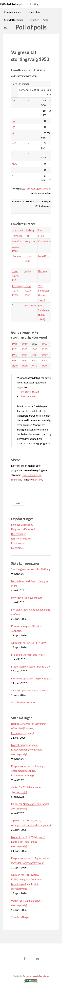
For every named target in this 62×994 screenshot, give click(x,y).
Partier (35, 19)
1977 (15, 354)
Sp (13, 133)
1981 (24, 354)
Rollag (28, 270)
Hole (41, 235)
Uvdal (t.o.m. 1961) (27, 290)
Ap (13, 100)
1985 (34, 354)
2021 (44, 366)
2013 (24, 366)
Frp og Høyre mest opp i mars (28, 654)
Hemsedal (17, 235)
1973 (44, 349)
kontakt (37, 479)
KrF (14, 143)
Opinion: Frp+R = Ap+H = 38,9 (28, 642)
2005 (44, 360)
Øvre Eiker (30, 305)
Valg (45, 19)
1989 (44, 354)
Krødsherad (45, 241)
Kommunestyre (12, 11)
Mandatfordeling (13, 19)
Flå (40, 230)
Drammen (17, 230)
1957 (44, 343)
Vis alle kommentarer (23, 702)
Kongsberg (30, 241)
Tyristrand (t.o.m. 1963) (17, 290)
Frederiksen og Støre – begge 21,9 (30, 666)
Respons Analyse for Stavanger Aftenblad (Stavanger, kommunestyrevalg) (28, 770)
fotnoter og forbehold (38, 188)
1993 (15, 360)
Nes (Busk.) (44, 256)
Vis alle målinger (20, 917)
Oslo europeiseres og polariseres (29, 690)
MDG (15, 163)
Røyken (42, 270)
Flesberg (29, 230)
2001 (34, 360)
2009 (15, 366)
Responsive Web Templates (36, 976)
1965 (24, 349)
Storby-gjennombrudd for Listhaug (31, 569)
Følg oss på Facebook (23, 529)
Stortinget (16, 3)
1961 (15, 349)
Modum (16, 256)
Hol (26, 235)
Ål (13, 305)
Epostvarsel (17, 543)
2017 (34, 366)
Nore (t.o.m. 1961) (15, 275)
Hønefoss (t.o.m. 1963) (17, 246)
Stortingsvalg (28, 396)
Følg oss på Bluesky (22, 524)
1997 (24, 360)
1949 (24, 343)
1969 (34, 349)
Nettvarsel (17, 547)
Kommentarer (34, 11)
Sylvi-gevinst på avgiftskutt (26, 597)
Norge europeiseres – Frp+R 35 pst (31, 678)
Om (6, 27)
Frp (13, 121)
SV (13, 127)
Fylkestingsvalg (30, 391)
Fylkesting (33, 3)
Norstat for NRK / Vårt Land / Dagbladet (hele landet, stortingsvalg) (28, 841)
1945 (15, 343)
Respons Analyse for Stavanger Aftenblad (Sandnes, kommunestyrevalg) (28, 728)
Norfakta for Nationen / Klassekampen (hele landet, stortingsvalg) (26, 749)
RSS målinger (18, 533)
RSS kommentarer (21, 538)
